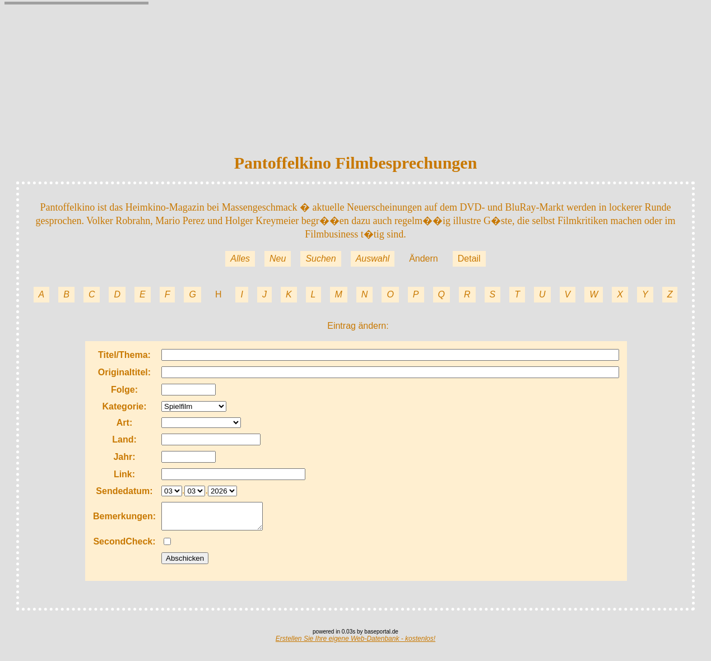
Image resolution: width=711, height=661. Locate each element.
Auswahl (372, 258)
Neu (277, 258)
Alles (240, 258)
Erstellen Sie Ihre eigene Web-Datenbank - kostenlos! (355, 644)
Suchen (320, 258)
